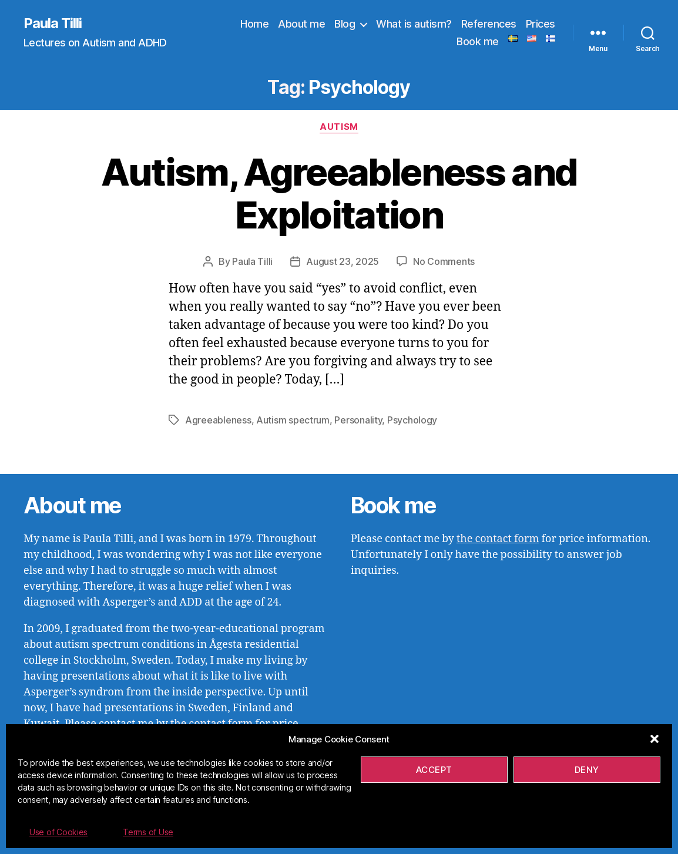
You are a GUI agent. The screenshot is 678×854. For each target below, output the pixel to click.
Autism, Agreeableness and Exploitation (339, 193)
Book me (478, 41)
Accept (434, 769)
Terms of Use (148, 832)
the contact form (498, 539)
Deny (587, 769)
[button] (654, 739)
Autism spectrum (293, 420)
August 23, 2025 (342, 261)
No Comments (444, 261)
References (488, 24)
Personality (358, 420)
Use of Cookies (58, 832)
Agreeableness (218, 420)
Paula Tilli (53, 23)
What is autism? (414, 24)
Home (254, 24)
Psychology (412, 420)
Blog (344, 24)
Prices (540, 24)
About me (301, 24)
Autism (339, 127)
